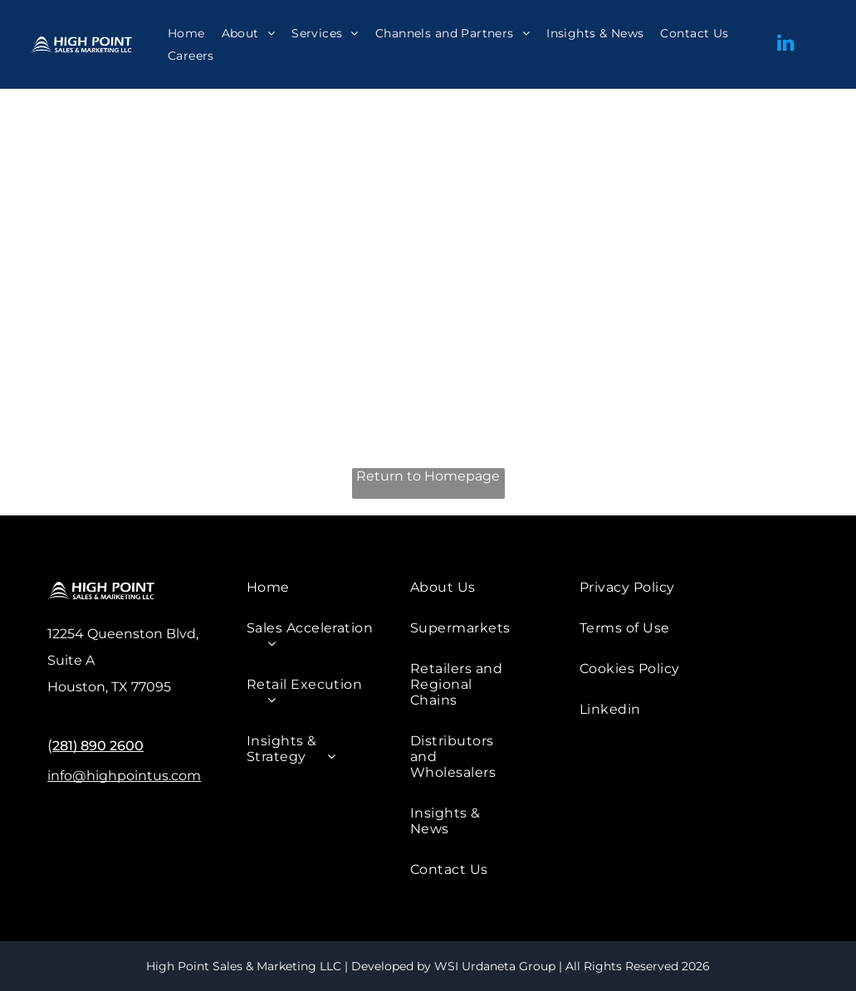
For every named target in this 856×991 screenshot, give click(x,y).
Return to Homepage (428, 476)
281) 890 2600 (98, 746)
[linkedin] (785, 44)
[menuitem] (186, 33)
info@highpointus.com (124, 776)
